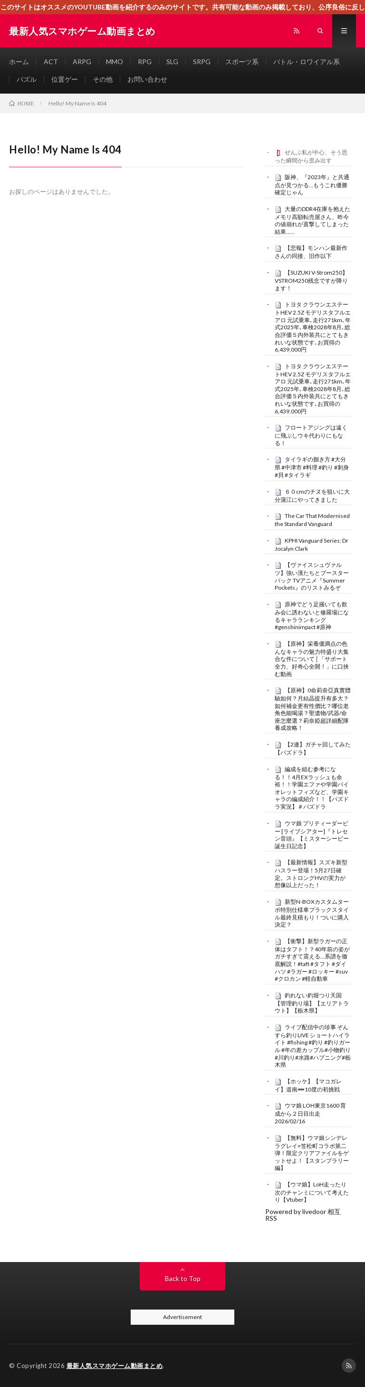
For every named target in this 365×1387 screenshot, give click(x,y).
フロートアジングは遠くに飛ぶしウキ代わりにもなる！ (311, 435)
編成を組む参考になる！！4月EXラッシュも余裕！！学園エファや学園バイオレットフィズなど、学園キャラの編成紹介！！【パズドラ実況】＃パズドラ (312, 787)
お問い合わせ (147, 79)
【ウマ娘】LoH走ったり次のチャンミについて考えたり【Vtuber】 (312, 1192)
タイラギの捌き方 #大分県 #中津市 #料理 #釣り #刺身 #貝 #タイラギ (312, 467)
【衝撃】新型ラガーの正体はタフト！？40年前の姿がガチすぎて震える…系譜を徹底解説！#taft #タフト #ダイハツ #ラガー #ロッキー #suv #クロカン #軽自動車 (312, 959)
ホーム (19, 61)
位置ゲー (64, 79)
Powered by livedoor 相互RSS (303, 1214)
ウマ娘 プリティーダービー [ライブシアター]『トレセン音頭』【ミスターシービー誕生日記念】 (312, 835)
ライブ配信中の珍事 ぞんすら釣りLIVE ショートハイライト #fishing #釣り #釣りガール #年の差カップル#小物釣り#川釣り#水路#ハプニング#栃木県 (313, 1046)
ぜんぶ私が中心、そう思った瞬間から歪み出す (311, 156)
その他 (103, 79)
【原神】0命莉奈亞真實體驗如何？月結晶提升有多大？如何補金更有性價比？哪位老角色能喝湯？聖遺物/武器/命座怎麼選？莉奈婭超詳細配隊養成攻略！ (313, 709)
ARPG (82, 61)
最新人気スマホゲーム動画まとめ (115, 1365)
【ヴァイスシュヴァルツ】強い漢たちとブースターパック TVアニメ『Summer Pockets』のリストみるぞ (312, 576)
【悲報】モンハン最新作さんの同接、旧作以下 (311, 251)
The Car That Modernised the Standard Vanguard (312, 519)
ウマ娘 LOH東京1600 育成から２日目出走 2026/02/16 (310, 1113)
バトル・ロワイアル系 (306, 61)
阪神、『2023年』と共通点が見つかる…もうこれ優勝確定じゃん (312, 184)
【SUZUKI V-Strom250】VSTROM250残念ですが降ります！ (311, 280)
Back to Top (183, 1278)
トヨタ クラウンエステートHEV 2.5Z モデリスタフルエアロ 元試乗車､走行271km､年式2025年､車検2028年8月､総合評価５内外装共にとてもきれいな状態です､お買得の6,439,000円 (313, 327)
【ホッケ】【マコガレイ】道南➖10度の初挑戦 (308, 1085)
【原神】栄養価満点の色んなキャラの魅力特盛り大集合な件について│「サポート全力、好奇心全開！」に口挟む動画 (312, 659)
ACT (51, 61)
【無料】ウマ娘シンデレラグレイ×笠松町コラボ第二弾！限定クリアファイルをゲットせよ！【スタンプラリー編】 (312, 1153)
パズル (27, 79)
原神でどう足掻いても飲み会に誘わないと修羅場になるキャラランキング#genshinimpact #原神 (312, 616)
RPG (145, 61)
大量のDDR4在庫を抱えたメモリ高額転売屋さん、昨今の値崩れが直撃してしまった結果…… (312, 220)
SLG (172, 61)
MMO (114, 61)
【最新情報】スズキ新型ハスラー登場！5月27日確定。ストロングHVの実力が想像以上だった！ (311, 874)
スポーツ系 (242, 61)
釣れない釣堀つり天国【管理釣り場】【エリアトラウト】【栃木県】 (312, 1003)
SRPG (202, 61)
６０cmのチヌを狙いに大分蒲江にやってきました (312, 495)
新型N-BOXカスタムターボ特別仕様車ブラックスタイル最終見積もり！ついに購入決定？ (312, 913)
